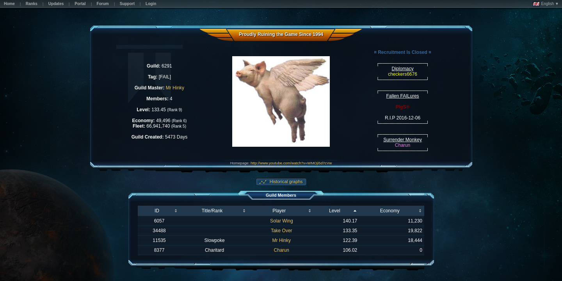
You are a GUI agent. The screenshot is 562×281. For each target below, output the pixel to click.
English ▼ (546, 4)
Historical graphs (286, 181)
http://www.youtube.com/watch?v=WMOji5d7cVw (291, 163)
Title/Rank (212, 210)
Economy (390, 210)
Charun (281, 250)
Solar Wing (281, 221)
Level (334, 210)
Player (279, 210)
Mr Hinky (175, 88)
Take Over (281, 230)
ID (157, 210)
